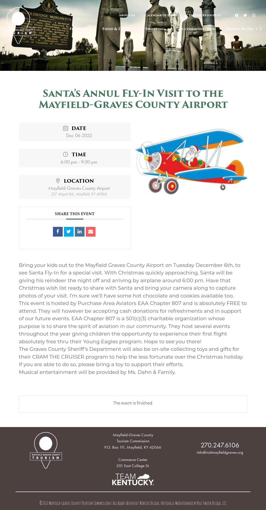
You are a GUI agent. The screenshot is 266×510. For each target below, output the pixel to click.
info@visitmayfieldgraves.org (220, 452)
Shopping (157, 29)
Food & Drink (119, 29)
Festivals (81, 29)
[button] (128, 67)
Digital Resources (205, 15)
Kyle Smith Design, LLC (211, 504)
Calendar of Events (162, 15)
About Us (127, 15)
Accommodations (197, 29)
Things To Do (241, 29)
